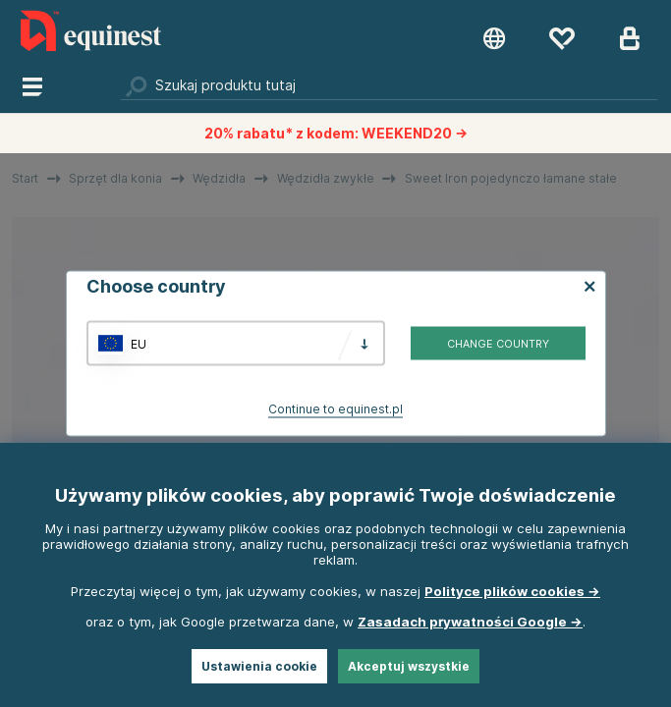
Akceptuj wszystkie (409, 666)
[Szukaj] (389, 85)
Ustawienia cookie (259, 666)
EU (138, 343)
